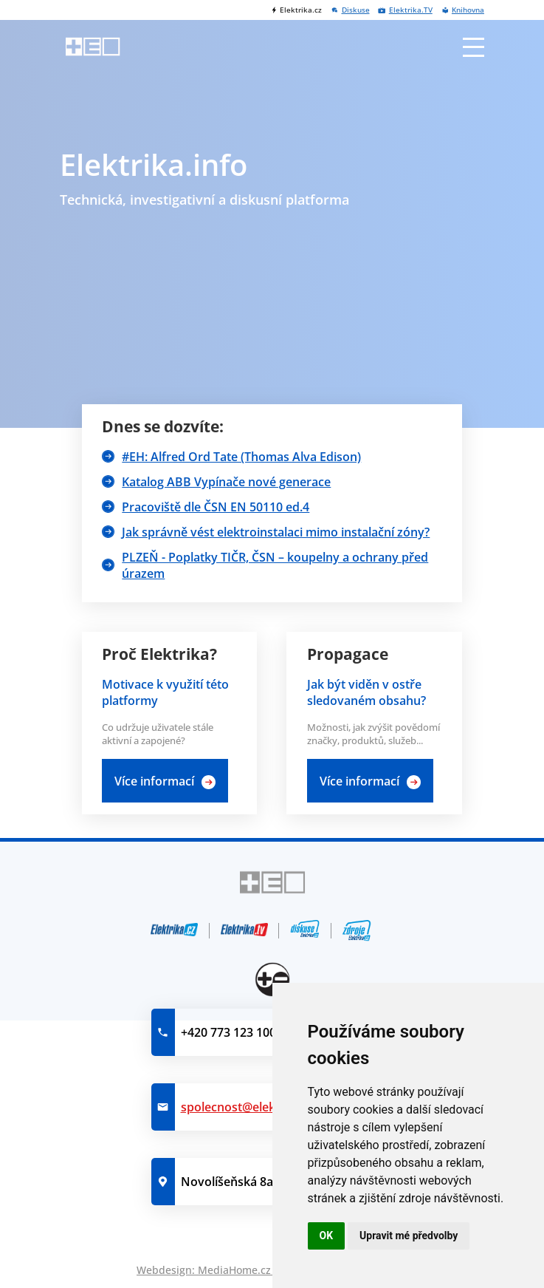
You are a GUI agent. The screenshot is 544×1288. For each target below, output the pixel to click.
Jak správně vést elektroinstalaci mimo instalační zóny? (276, 532)
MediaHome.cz (234, 1270)
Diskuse (356, 10)
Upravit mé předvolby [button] (408, 1235)
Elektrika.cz (301, 10)
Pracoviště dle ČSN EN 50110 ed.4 (215, 507)
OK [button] (327, 1235)
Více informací (154, 781)
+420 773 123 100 (228, 1032)
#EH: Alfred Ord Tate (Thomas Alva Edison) (241, 457)
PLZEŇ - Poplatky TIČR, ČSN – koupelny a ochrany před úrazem (275, 565)
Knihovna (468, 10)
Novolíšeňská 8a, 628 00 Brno (263, 1181)
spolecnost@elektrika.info (253, 1107)
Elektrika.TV (411, 10)
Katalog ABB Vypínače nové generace (226, 482)
